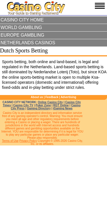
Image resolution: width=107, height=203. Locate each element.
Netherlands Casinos (28, 42)
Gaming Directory (39, 108)
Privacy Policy (28, 140)
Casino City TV (23, 105)
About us (37, 97)
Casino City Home (22, 19)
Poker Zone (43, 105)
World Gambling (21, 27)
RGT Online (61, 105)
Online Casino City (50, 102)
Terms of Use (10, 140)
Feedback (51, 97)
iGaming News (63, 108)
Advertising (68, 97)
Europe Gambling (22, 35)
